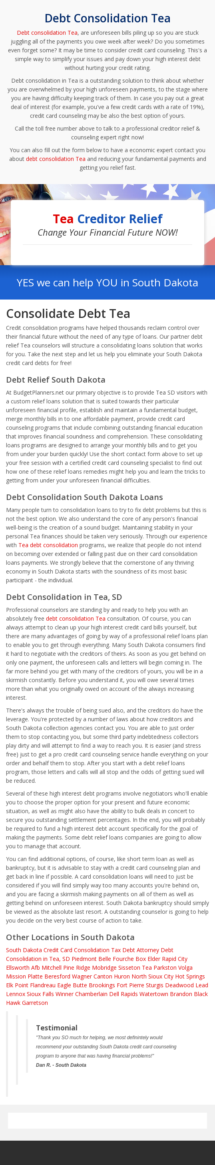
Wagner (82, 976)
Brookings (102, 985)
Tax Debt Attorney (135, 950)
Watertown (153, 994)
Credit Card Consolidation (76, 950)
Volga (185, 967)
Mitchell (52, 967)
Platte (35, 976)
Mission (16, 976)
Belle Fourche (116, 959)
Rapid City (174, 959)
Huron (122, 976)
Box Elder (147, 959)
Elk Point (17, 985)
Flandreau (43, 985)
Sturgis (154, 985)
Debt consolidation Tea (47, 32)
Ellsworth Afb (23, 967)
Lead (201, 985)
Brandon (181, 994)
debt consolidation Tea (56, 159)
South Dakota (24, 950)
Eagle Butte (72, 985)
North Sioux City (152, 976)
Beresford (57, 976)
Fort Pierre (130, 985)
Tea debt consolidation (48, 545)
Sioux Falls (40, 994)
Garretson (35, 1002)
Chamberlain (91, 994)
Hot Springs (190, 976)
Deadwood (179, 985)
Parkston (165, 967)
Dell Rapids (123, 994)
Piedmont (84, 959)
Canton (103, 976)
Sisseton (129, 967)
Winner (65, 994)
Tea (147, 967)
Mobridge (104, 967)
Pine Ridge (76, 967)
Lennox (15, 994)
